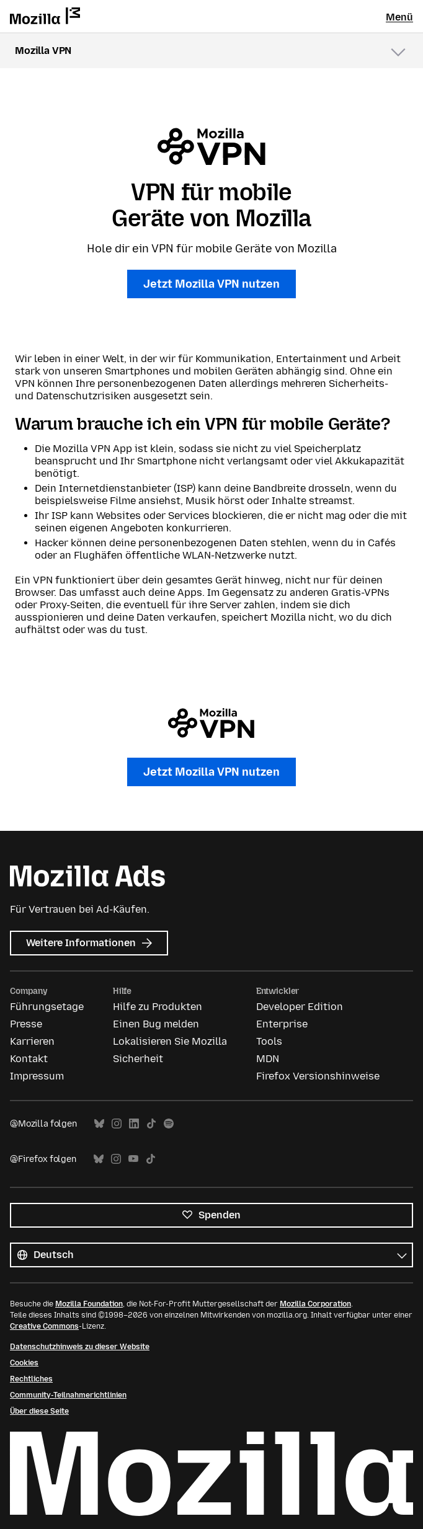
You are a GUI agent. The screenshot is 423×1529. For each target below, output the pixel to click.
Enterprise (282, 1024)
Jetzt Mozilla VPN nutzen (211, 284)
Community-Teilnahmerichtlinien (68, 1395)
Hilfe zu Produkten (157, 1007)
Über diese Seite (39, 1411)
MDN (267, 1059)
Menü (399, 17)
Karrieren (32, 1041)
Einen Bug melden (156, 1024)
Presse (26, 1024)
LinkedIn (134, 1124)
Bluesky (99, 1124)
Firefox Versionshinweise (318, 1076)
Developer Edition (299, 1007)
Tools (269, 1041)
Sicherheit (138, 1059)
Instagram (116, 1124)
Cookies (24, 1362)
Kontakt (29, 1059)
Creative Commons (44, 1326)
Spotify (168, 1124)
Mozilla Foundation (89, 1304)
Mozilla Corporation (315, 1304)
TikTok (151, 1124)
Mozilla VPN (43, 50)
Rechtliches (31, 1379)
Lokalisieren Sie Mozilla (170, 1041)
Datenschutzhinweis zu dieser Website (79, 1346)
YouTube (133, 1159)
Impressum (37, 1076)
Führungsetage (47, 1007)
